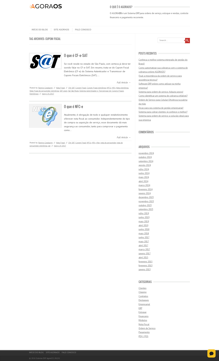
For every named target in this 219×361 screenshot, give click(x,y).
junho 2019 (144, 217)
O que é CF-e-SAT (76, 55)
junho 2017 (144, 237)
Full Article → (124, 82)
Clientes (142, 288)
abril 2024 (143, 181)
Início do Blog (40, 29)
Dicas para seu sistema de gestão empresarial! (161, 107)
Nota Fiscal (60, 88)
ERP (140, 308)
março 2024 (144, 185)
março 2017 (144, 249)
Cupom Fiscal (80, 88)
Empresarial (144, 304)
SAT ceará (63, 91)
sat (49, 146)
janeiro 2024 (145, 193)
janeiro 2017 (145, 253)
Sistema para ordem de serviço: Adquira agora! (161, 91)
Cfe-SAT (71, 88)
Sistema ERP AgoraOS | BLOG (48, 358)
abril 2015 (143, 257)
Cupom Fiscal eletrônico (96, 88)
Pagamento (144, 332)
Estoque (142, 312)
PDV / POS (143, 336)
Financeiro (144, 316)
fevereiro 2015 (145, 261)
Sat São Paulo (73, 91)
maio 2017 (144, 241)
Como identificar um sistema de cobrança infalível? (163, 95)
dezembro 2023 (146, 197)
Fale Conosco (83, 29)
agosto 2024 (145, 165)
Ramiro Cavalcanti (45, 88)
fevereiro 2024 (145, 189)
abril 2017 (143, 245)
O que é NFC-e (73, 106)
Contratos (143, 296)
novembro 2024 (146, 153)
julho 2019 (144, 213)
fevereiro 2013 (145, 265)
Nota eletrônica (122, 88)
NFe (113, 88)
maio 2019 (144, 221)
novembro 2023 (146, 201)
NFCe (109, 88)
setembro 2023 (146, 209)
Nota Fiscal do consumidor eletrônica (44, 91)
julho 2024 (144, 169)
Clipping (142, 292)
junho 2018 (144, 229)
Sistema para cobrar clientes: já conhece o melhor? (163, 111)
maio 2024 (144, 177)
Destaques (144, 300)
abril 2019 (143, 225)
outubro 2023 (145, 205)
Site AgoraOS (61, 29)
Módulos (143, 320)
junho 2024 (144, 173)
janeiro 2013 (145, 269)
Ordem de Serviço (147, 328)
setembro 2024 (146, 161)
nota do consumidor (108, 142)
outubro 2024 (145, 157)
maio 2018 (144, 233)
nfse (98, 142)
